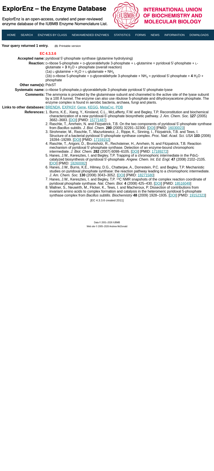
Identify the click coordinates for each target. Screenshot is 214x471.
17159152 (101, 140)
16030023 (176, 128)
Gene (81, 107)
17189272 (159, 151)
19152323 (197, 195)
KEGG (93, 107)
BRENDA (53, 107)
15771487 (97, 120)
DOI (73, 120)
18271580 (145, 175)
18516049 (182, 183)
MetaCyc (107, 107)
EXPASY (68, 107)
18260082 (78, 163)
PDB (119, 107)
